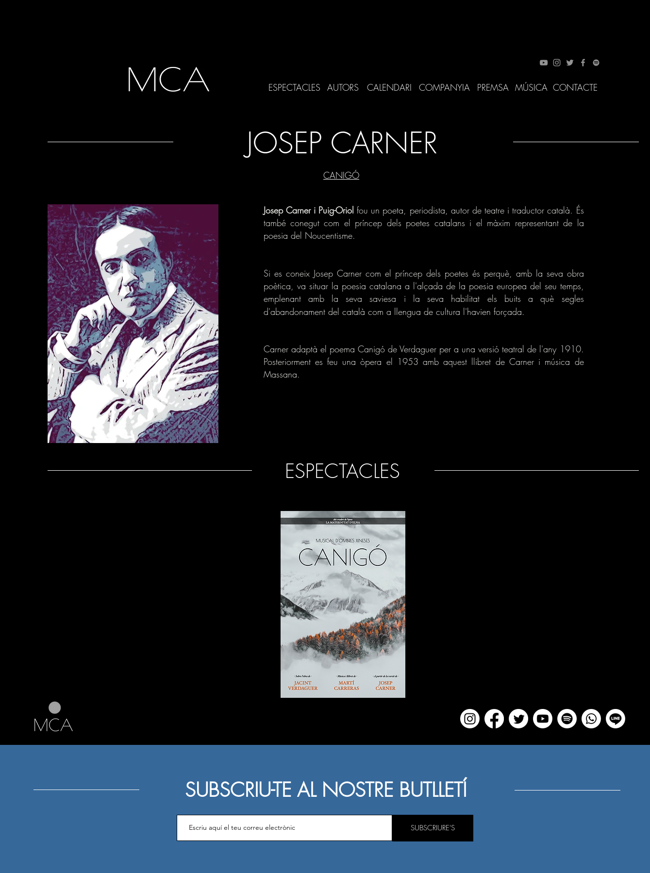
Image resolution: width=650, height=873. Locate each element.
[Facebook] (583, 62)
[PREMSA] (493, 87)
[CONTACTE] (575, 87)
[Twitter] (570, 62)
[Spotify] (596, 62)
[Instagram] (557, 62)
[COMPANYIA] (444, 87)
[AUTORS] (343, 87)
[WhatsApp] (591, 718)
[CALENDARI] (389, 87)
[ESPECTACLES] (294, 87)
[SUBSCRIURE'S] (432, 828)
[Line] (615, 718)
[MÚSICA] (531, 87)
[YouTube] (544, 62)
